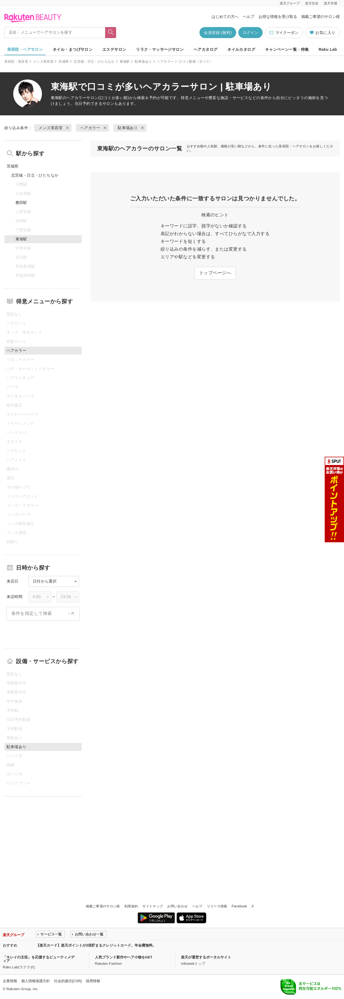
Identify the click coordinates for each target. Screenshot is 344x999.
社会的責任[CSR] (68, 981)
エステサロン (114, 49)
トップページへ (215, 272)
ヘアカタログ (206, 49)
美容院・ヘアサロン (25, 49)
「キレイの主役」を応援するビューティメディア (38, 959)
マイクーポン (283, 32)
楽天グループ (290, 3)
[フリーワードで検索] (110, 32)
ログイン (250, 32)
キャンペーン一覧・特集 (287, 49)
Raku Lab (328, 49)
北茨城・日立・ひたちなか (94, 61)
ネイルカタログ (241, 49)
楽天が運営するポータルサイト (206, 957)
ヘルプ (248, 16)
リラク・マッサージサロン (160, 49)
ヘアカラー (165, 61)
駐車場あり (143, 61)
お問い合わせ (177, 906)
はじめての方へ (225, 16)
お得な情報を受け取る (277, 16)
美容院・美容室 (16, 61)
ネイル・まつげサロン (72, 49)
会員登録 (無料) (218, 32)
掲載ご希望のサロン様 (320, 16)
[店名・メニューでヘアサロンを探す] (54, 32)
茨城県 (63, 61)
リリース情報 (217, 906)
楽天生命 (311, 3)
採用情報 (93, 981)
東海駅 (125, 61)
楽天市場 (330, 3)
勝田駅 (21, 202)
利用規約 (131, 906)
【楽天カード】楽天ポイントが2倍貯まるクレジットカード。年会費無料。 (96, 945)
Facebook (239, 906)
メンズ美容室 (43, 61)
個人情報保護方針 (35, 981)
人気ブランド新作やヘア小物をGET (124, 957)
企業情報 (10, 981)
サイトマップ (152, 906)
